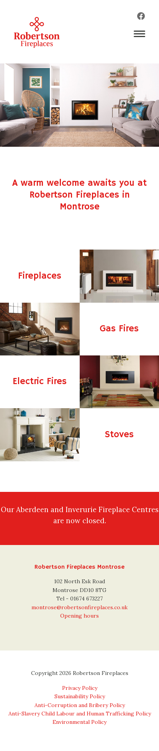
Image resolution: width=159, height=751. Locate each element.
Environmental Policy (79, 722)
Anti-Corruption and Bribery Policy (79, 705)
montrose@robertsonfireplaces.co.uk (79, 607)
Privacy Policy (79, 687)
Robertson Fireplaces (37, 31)
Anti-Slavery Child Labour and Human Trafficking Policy (79, 713)
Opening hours (79, 615)
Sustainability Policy (79, 696)
